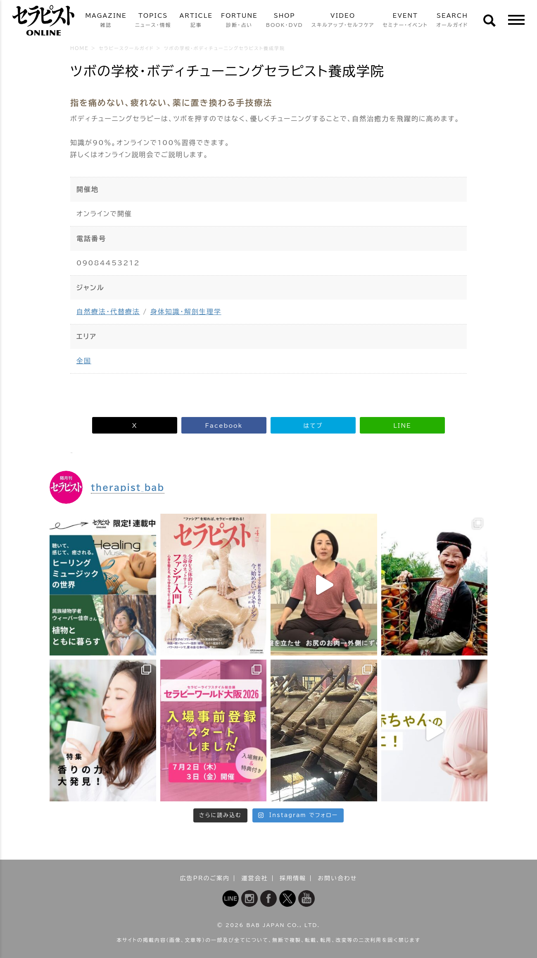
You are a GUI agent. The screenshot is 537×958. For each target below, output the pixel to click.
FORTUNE (239, 21)
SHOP (284, 21)
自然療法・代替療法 (108, 311)
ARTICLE (196, 21)
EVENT (405, 21)
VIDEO (343, 21)
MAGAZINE (105, 21)
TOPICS (153, 21)
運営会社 (255, 878)
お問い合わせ (337, 878)
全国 (83, 360)
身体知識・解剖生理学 (185, 311)
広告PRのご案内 (205, 878)
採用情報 (293, 878)
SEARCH (452, 21)
